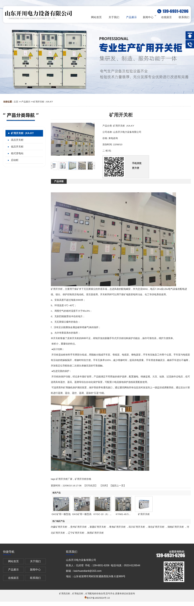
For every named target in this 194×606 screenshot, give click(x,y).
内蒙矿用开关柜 (59, 526)
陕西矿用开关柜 (95, 532)
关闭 (104, 485)
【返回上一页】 (118, 485)
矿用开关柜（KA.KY (43, 101)
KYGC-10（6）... (102, 514)
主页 (16, 101)
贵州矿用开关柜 (78, 526)
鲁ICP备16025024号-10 (97, 598)
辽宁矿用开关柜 (76, 532)
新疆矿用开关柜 (98, 526)
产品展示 (25, 101)
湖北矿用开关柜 (156, 526)
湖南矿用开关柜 (175, 526)
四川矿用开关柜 (137, 526)
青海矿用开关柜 (117, 526)
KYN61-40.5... (123, 514)
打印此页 (90, 485)
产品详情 (59, 181)
